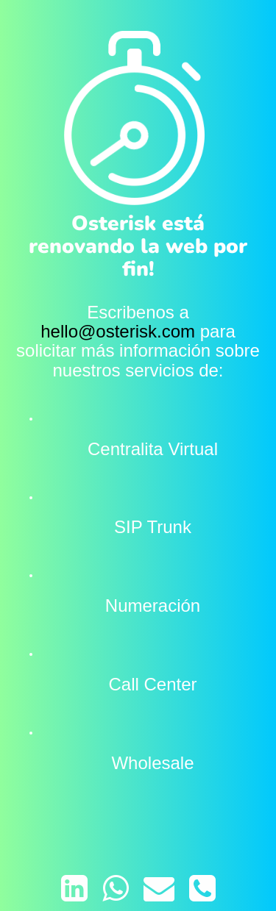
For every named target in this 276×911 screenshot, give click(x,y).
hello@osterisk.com (117, 331)
